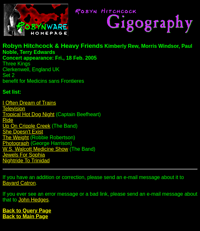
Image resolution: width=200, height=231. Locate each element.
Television (14, 108)
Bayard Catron (19, 183)
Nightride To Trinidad (26, 160)
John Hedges (33, 199)
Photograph (16, 143)
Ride (8, 120)
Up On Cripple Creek (26, 126)
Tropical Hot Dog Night (28, 114)
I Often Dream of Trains (29, 103)
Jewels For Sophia (24, 155)
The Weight (16, 137)
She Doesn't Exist (23, 131)
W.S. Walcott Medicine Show (35, 149)
